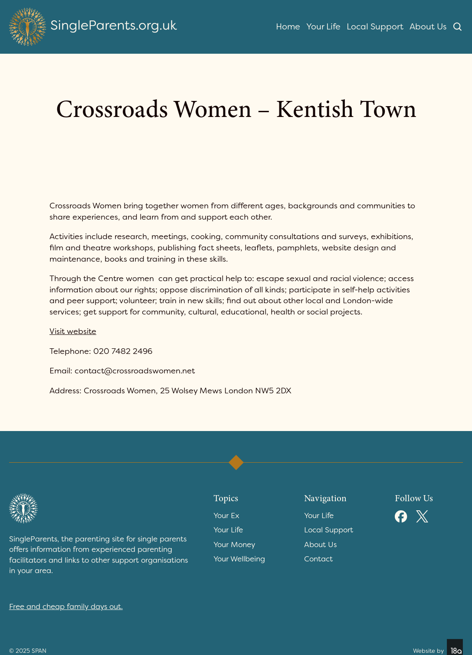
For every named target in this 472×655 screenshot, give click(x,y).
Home (288, 26)
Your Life (323, 26)
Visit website (72, 331)
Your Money (234, 544)
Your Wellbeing (239, 559)
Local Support (375, 26)
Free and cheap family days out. (66, 606)
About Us (428, 26)
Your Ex (226, 515)
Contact (318, 559)
